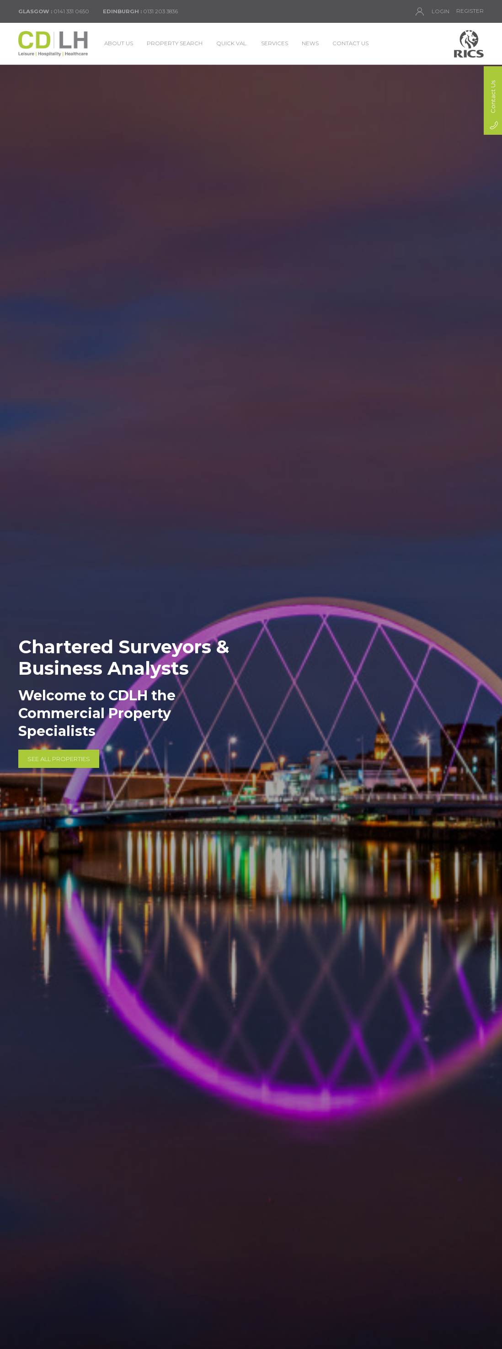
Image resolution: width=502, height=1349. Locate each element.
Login (432, 11)
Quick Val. (231, 43)
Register (470, 11)
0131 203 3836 (140, 11)
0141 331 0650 (53, 11)
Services (274, 43)
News (310, 43)
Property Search (175, 43)
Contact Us (350, 43)
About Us (118, 43)
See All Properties (58, 758)
